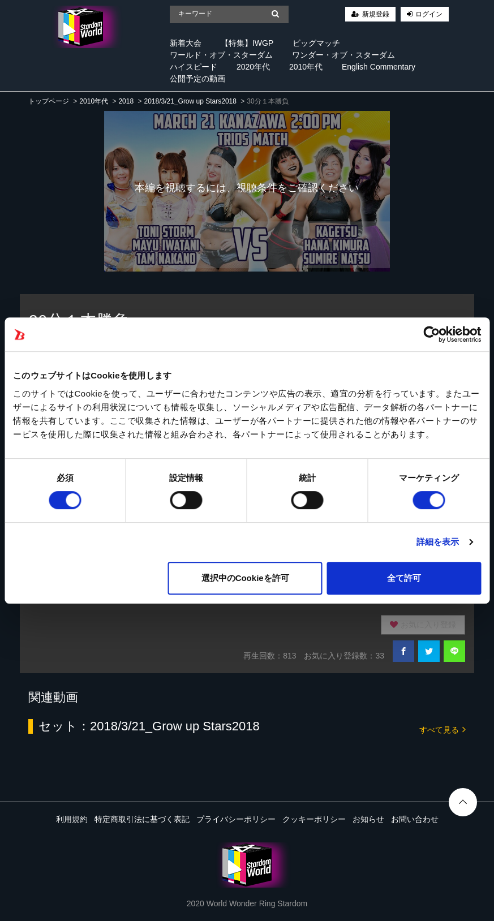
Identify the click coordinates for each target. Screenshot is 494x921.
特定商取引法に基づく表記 (142, 819)
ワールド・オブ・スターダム (221, 54)
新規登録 (375, 14)
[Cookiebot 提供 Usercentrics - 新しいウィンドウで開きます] (431, 334)
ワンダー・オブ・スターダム (343, 54)
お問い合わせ (415, 819)
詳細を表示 (437, 541)
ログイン (429, 14)
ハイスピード (193, 66)
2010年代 (306, 66)
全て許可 (404, 578)
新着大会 (185, 43)
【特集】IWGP (247, 43)
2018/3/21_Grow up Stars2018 (190, 101)
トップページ (48, 101)
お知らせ (368, 819)
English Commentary (378, 66)
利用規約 (72, 819)
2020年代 (253, 66)
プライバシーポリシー (236, 819)
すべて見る (442, 729)
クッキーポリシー (314, 819)
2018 (126, 101)
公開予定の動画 (197, 78)
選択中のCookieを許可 (245, 578)
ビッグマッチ (316, 43)
